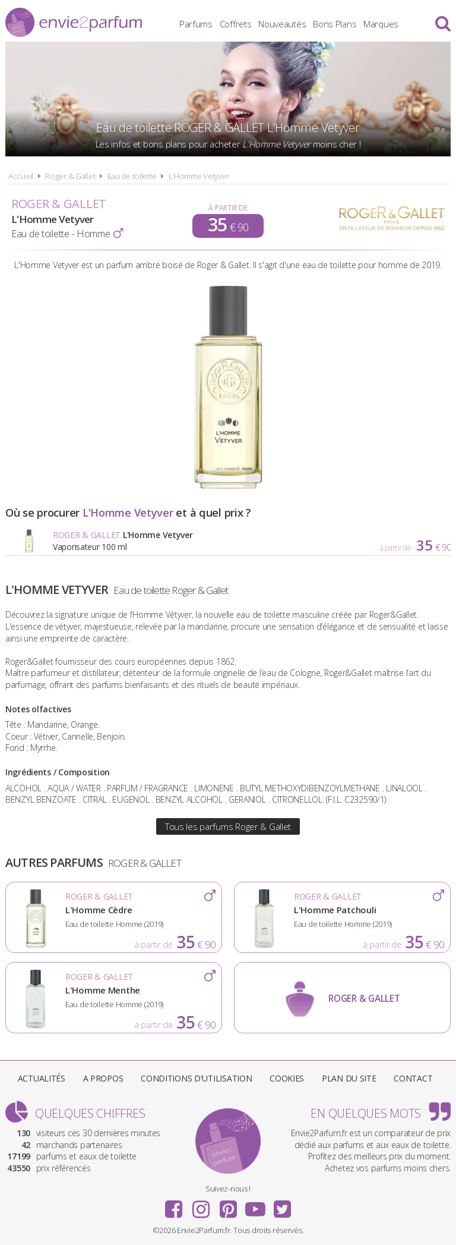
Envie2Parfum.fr (73, 22)
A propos (103, 1078)
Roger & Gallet (70, 176)
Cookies (287, 1078)
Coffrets (236, 24)
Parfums (196, 24)
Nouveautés (282, 24)
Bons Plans (334, 24)
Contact (413, 1078)
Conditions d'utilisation (196, 1078)
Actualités (41, 1078)
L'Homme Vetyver (199, 176)
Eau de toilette (132, 176)
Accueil (20, 176)
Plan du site (349, 1078)
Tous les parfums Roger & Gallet (228, 826)
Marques (380, 24)
